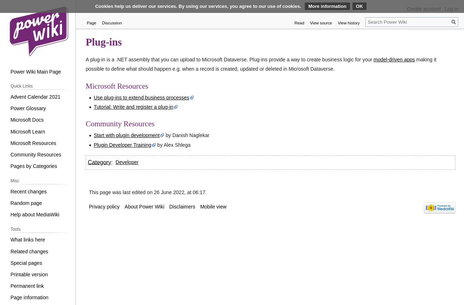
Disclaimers (182, 207)
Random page (26, 203)
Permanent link (27, 286)
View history (349, 23)
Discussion (112, 23)
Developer (126, 162)
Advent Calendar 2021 (35, 97)
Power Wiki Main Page (35, 72)
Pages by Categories (33, 166)
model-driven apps (394, 59)
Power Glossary (28, 108)
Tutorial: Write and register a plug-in (133, 107)
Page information (29, 297)
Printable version (29, 274)
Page (91, 23)
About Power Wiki (144, 207)
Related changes (29, 251)
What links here (27, 240)
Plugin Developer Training (122, 145)
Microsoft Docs (27, 120)
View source (321, 23)
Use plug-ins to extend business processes (141, 97)
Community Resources (35, 155)
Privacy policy (104, 207)
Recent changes (28, 191)
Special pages (26, 263)
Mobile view (213, 207)
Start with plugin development (127, 135)
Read (299, 23)
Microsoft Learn (27, 132)
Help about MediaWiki (34, 214)
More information (327, 6)
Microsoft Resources (33, 143)
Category (99, 162)
